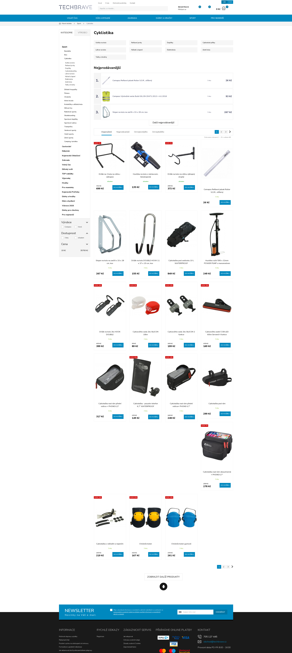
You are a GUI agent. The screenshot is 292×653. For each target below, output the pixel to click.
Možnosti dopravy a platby (68, 636)
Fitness (67, 93)
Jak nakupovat (128, 636)
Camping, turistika (70, 141)
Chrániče (67, 97)
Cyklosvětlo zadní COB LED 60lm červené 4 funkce (217, 333)
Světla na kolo (70, 63)
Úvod (100, 3)
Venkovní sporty (70, 130)
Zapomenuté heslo (129, 647)
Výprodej (66, 178)
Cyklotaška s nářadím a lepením (109, 544)
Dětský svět (67, 169)
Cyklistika (67, 58)
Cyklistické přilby (71, 71)
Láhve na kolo (70, 74)
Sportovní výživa (70, 123)
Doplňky (68, 68)
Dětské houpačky (70, 89)
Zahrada (132, 18)
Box (65, 55)
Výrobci (82, 32)
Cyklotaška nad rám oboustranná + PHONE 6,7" (217, 473)
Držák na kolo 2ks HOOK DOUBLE (109, 333)
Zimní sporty (68, 138)
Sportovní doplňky (71, 119)
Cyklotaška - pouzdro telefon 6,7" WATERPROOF (145, 405)
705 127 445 (210, 636)
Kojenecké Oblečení (71, 155)
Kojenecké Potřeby (70, 192)
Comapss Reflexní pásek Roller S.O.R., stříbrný (132, 80)
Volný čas (72, 18)
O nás (107, 3)
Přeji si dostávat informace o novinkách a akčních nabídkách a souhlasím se (138, 612)
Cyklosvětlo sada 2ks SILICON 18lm (145, 333)
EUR (230, 2)
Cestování (66, 146)
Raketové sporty (70, 112)
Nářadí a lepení (70, 77)
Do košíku (118, 187)
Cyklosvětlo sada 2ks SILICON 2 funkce (181, 333)
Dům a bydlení (103, 18)
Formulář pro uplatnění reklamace (70, 647)
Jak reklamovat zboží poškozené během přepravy (75, 650)
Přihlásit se (182, 9)
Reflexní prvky (70, 65)
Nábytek (66, 151)
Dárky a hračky (164, 18)
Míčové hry (68, 108)
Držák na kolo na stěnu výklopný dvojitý (181, 175)
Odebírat (220, 612)
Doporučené (106, 132)
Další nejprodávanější (163, 122)
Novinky (68, 41)
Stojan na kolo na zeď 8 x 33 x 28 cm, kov (130, 112)
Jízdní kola (68, 82)
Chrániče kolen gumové (181, 544)
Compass (68, 227)
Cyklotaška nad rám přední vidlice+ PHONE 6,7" (181, 405)
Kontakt (132, 3)
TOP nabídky (67, 174)
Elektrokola (69, 79)
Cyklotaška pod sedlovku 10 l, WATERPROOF (181, 262)
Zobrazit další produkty (163, 576)
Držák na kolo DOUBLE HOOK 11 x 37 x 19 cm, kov (145, 262)
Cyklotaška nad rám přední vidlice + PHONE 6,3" (109, 405)
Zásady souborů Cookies (132, 643)
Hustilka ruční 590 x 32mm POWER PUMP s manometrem (217, 262)
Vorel (80, 227)
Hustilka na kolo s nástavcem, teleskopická (145, 175)
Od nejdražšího (158, 132)
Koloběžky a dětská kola (73, 104)
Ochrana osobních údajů (131, 640)
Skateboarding (69, 115)
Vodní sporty (69, 134)
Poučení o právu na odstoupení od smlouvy (73, 643)
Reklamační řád (64, 640)
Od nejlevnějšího (141, 132)
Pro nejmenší (217, 18)
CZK (224, 2)
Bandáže (67, 51)
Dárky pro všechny (70, 210)
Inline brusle (68, 101)
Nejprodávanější (122, 132)
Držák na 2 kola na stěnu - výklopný (110, 175)
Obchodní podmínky (119, 3)
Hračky (65, 183)
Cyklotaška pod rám (217, 403)
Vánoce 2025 (68, 205)
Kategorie (67, 32)
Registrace (100, 636)
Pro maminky (68, 187)
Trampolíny (68, 127)
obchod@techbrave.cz (215, 641)
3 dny (67, 238)
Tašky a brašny (70, 85)
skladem (81, 238)
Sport (192, 18)
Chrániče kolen (145, 544)
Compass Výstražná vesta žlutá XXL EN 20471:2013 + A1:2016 (140, 96)
